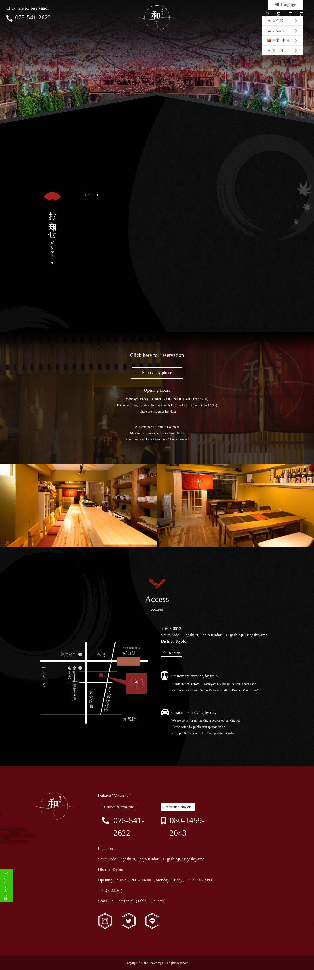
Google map (171, 652)
